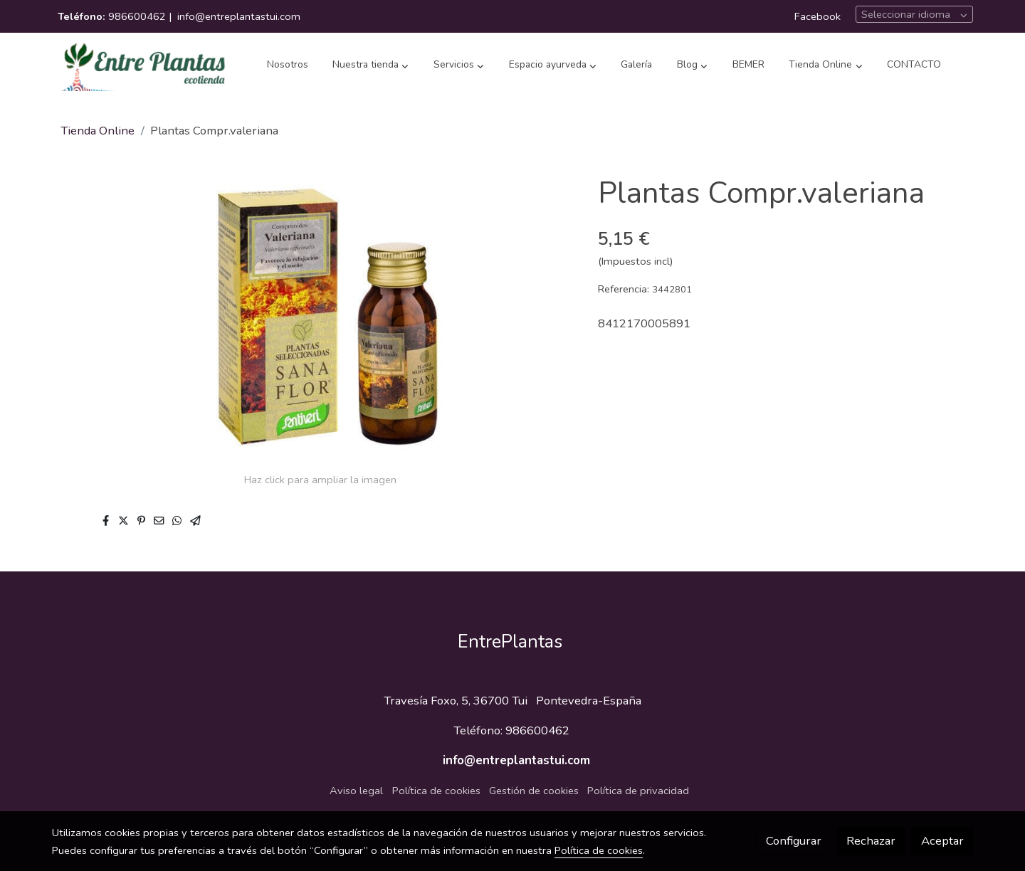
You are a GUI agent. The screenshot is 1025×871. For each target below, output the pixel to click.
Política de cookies (436, 790)
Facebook (817, 16)
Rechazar (870, 841)
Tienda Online (98, 130)
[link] (143, 65)
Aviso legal (356, 790)
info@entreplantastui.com (238, 16)
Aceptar (942, 841)
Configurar (793, 841)
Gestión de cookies (534, 790)
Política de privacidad (638, 790)
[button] (370, 65)
